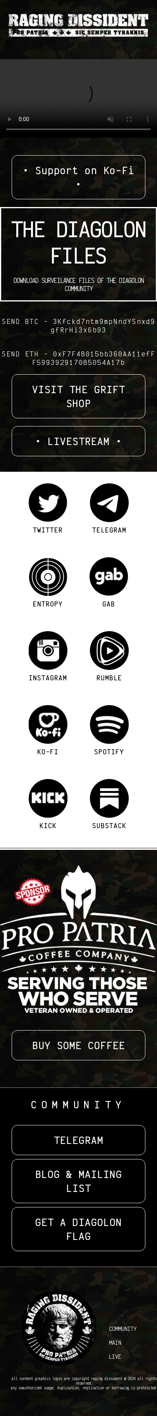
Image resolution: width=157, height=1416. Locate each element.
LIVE (115, 1356)
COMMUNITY (123, 1328)
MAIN (115, 1342)
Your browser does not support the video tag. (78, 98)
